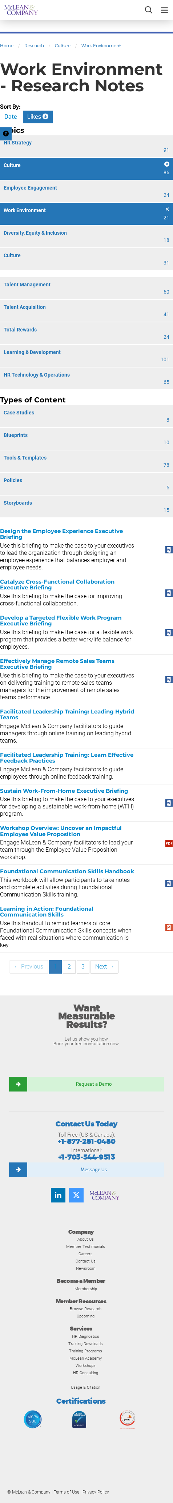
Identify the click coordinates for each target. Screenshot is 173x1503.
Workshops (86, 1365)
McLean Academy (85, 1358)
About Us (85, 1239)
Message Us (94, 1169)
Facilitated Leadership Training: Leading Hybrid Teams (67, 714)
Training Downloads (85, 1343)
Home (6, 45)
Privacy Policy (96, 1492)
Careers (86, 1253)
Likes (37, 116)
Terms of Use (66, 1492)
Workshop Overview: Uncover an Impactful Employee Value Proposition (61, 831)
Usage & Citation (85, 1387)
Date (10, 116)
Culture (63, 45)
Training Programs (85, 1350)
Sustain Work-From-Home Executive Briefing (64, 790)
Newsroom (86, 1268)
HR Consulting (85, 1372)
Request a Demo (94, 1084)
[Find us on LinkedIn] (58, 1195)
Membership (86, 1288)
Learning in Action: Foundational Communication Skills (46, 911)
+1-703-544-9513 (86, 1157)
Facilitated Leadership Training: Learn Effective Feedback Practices (66, 757)
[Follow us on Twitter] (76, 1195)
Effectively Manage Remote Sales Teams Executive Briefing (57, 664)
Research (34, 45)
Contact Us (86, 1261)
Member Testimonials (85, 1246)
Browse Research (85, 1308)
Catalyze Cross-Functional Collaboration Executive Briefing (57, 584)
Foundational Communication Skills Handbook (67, 871)
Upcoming (85, 1316)
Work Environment (101, 45)
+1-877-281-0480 (87, 1141)
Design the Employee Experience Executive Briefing (61, 534)
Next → (104, 966)
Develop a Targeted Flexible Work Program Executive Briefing (61, 620)
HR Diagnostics (85, 1336)
